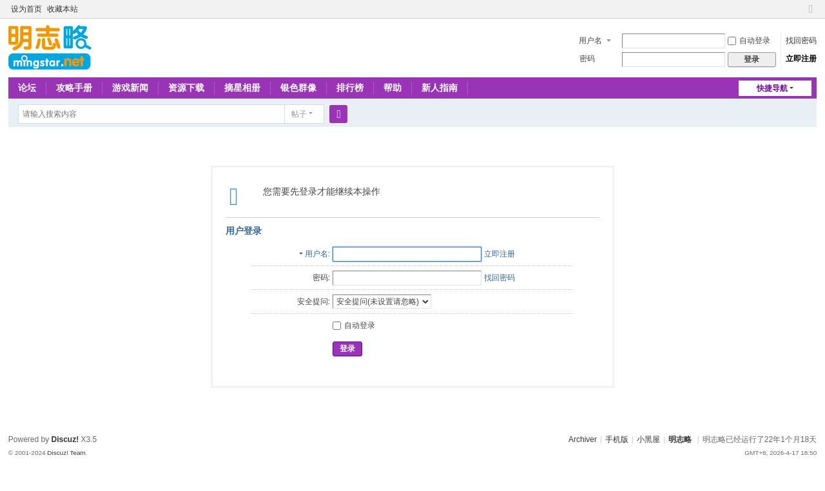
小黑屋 (648, 439)
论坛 (27, 87)
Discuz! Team (66, 452)
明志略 (680, 439)
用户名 (590, 40)
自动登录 (749, 40)
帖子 (299, 114)
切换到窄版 (811, 14)
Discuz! (65, 439)
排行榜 (350, 87)
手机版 (616, 439)
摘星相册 (242, 87)
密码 (587, 58)
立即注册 (801, 58)
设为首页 (26, 9)
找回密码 (801, 40)
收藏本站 (62, 9)
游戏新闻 (130, 87)
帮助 (392, 87)
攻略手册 (74, 87)
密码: (321, 277)
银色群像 (298, 87)
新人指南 (440, 87)
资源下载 (186, 87)
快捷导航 (772, 88)
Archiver (582, 439)
